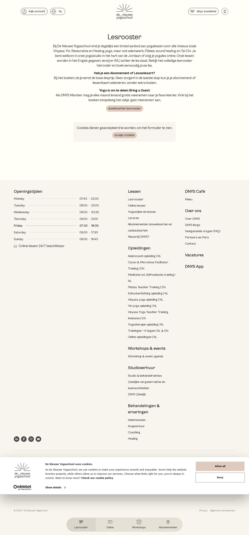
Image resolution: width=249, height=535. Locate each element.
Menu (188, 199)
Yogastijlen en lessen (142, 212)
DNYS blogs (192, 225)
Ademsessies (137, 420)
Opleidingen (139, 248)
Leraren (133, 218)
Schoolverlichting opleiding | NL (148, 293)
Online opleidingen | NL (142, 337)
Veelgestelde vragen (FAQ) (202, 231)
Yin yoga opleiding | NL (142, 306)
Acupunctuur (136, 426)
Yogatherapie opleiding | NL (146, 324)
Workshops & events (146, 348)
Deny (220, 518)
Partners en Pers (197, 237)
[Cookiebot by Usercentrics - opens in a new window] (22, 528)
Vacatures (194, 255)
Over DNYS (192, 219)
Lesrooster (135, 199)
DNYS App (194, 266)
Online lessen (136, 205)
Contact (190, 243)
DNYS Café (195, 191)
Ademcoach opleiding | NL (144, 256)
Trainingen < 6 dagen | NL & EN (148, 331)
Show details (53, 528)
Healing (133, 438)
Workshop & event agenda (145, 356)
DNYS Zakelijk (137, 394)
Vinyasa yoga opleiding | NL (145, 299)
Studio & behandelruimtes (145, 376)
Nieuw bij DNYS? (138, 237)
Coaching (134, 432)
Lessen (134, 191)
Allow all (220, 506)
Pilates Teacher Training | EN (146, 287)
